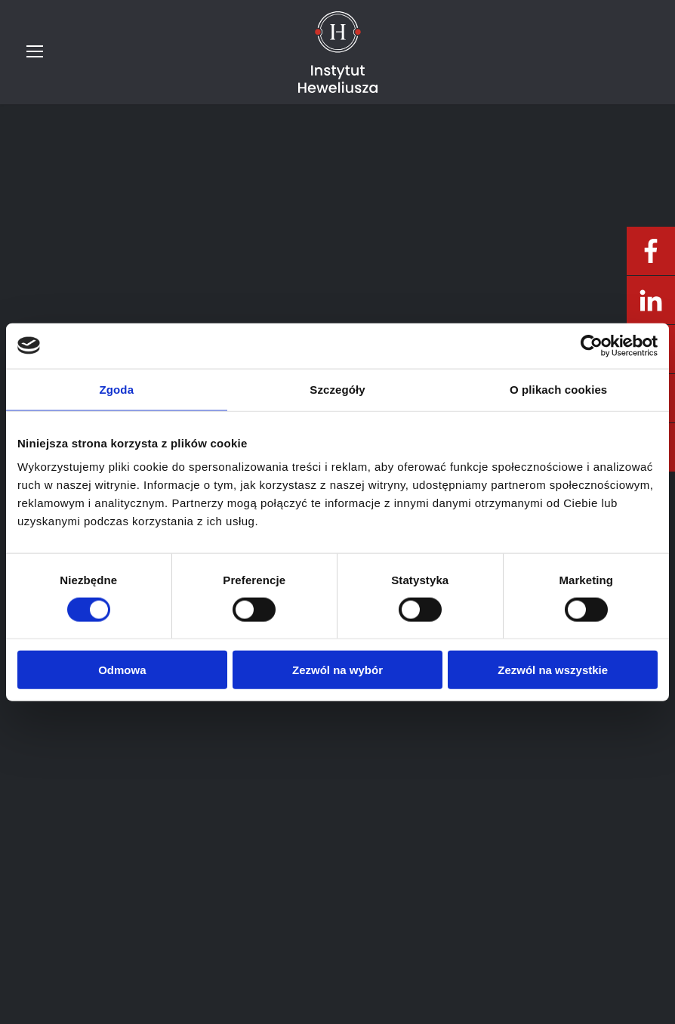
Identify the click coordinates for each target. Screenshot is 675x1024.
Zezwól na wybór (337, 670)
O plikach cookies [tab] (558, 388)
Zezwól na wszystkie (553, 670)
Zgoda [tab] (117, 388)
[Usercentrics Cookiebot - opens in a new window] (592, 345)
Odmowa (122, 670)
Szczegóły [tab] (337, 388)
